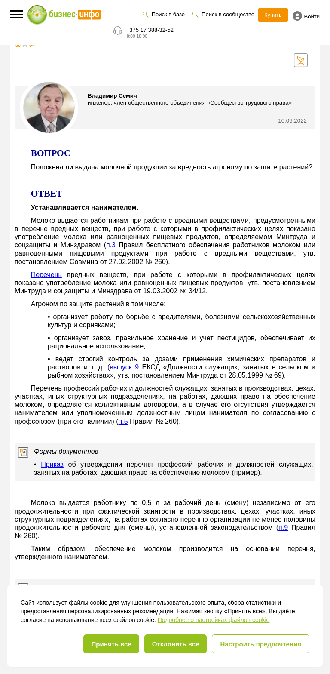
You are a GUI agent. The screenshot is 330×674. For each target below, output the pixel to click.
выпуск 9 (124, 367)
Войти (306, 16)
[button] (16, 14)
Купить (273, 15)
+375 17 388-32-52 (150, 30)
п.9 (283, 527)
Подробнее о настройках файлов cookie (214, 619)
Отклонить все (175, 644)
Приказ (52, 464)
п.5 (123, 421)
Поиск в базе (167, 14)
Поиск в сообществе (228, 14)
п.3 (111, 245)
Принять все (111, 644)
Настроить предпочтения (260, 644)
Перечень (46, 274)
